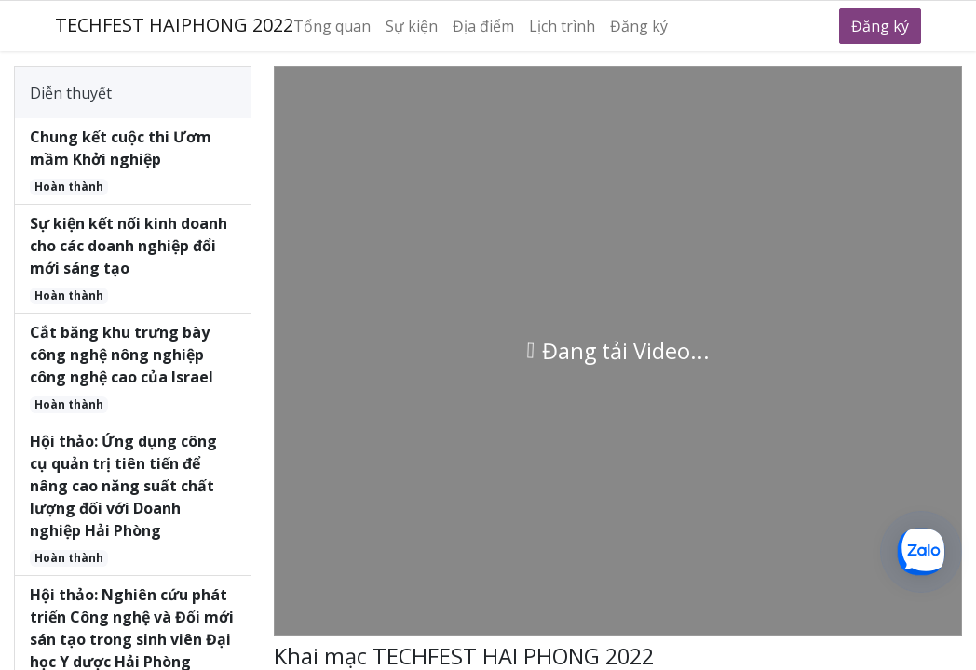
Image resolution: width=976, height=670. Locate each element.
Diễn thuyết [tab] (71, 93)
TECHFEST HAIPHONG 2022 (174, 24)
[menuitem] (339, 26)
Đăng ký (880, 26)
